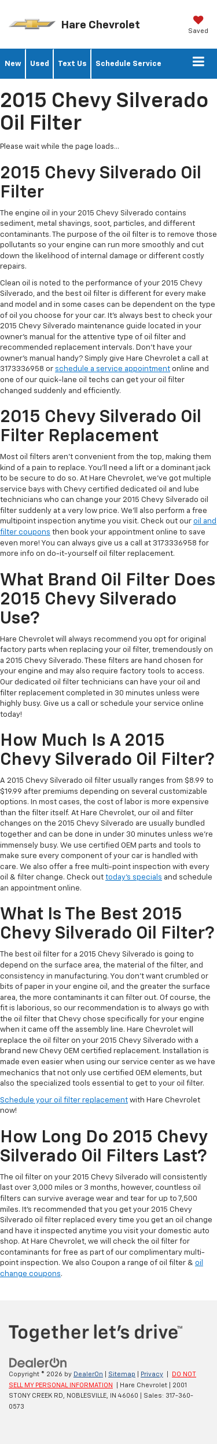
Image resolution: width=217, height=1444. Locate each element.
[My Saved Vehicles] (198, 26)
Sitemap (121, 1374)
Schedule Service (128, 64)
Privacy (152, 1374)
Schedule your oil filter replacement (64, 1100)
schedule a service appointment (112, 369)
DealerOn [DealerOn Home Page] (88, 1374)
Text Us (72, 64)
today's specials (133, 877)
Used (39, 64)
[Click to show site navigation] (199, 64)
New (13, 64)
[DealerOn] (38, 1362)
